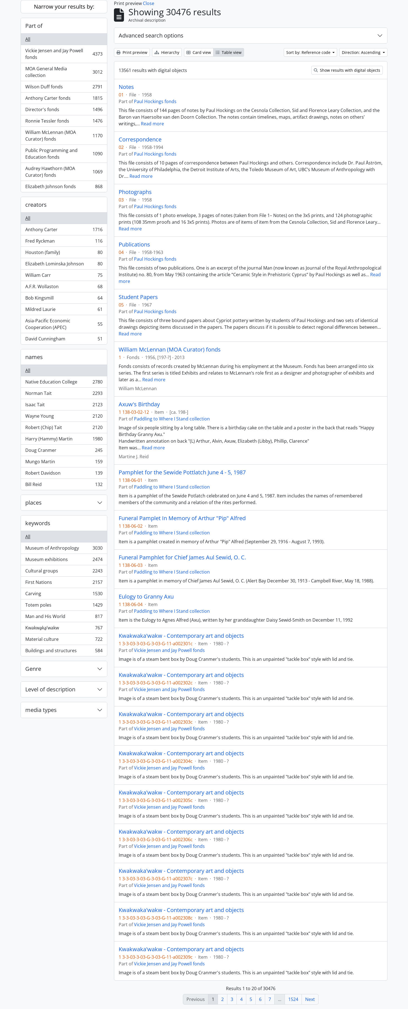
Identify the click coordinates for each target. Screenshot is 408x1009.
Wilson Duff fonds (64, 88)
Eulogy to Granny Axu (146, 596)
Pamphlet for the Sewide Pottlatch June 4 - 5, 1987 (182, 472)
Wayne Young (64, 417)
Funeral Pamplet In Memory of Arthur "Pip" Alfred (182, 518)
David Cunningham (64, 339)
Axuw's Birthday (139, 404)
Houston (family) (64, 253)
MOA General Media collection (64, 72)
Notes (126, 87)
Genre (33, 668)
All (27, 39)
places (33, 502)
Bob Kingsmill (64, 299)
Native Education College (64, 383)
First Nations (64, 583)
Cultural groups (64, 572)
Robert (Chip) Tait (64, 428)
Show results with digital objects (347, 70)
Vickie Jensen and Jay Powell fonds (64, 54)
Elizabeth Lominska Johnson (64, 265)
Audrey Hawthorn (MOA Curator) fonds (64, 171)
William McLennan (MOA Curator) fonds (64, 135)
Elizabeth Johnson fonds (64, 187)
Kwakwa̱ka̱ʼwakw (64, 629)
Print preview (131, 52)
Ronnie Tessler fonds (64, 122)
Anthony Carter (64, 230)
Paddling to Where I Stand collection (172, 419)
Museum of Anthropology (64, 549)
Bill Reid (64, 485)
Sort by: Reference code (309, 52)
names (34, 357)
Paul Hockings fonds (155, 101)
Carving (64, 594)
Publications (134, 244)
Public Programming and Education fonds (64, 153)
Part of (34, 25)
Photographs (135, 192)
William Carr (64, 276)
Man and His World (64, 617)
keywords (37, 523)
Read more (152, 124)
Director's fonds (64, 110)
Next (310, 999)
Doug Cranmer (64, 451)
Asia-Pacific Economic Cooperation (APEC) (64, 324)
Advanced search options (151, 35)
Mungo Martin (64, 462)
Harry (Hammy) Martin (64, 440)
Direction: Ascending (362, 52)
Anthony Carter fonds (64, 99)
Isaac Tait (64, 405)
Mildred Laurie (64, 310)
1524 (293, 999)
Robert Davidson (64, 474)
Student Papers (138, 297)
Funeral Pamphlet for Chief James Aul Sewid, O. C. (182, 557)
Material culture (64, 640)
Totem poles (64, 606)
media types (41, 710)
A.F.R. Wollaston (64, 287)
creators (36, 204)
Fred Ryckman (64, 242)
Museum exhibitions (64, 560)
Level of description (50, 689)
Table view (229, 52)
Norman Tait (64, 394)
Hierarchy (167, 52)
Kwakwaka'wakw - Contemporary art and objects (181, 635)
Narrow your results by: (64, 6)
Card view (198, 52)
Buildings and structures (64, 651)
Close (148, 3)
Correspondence (140, 139)
